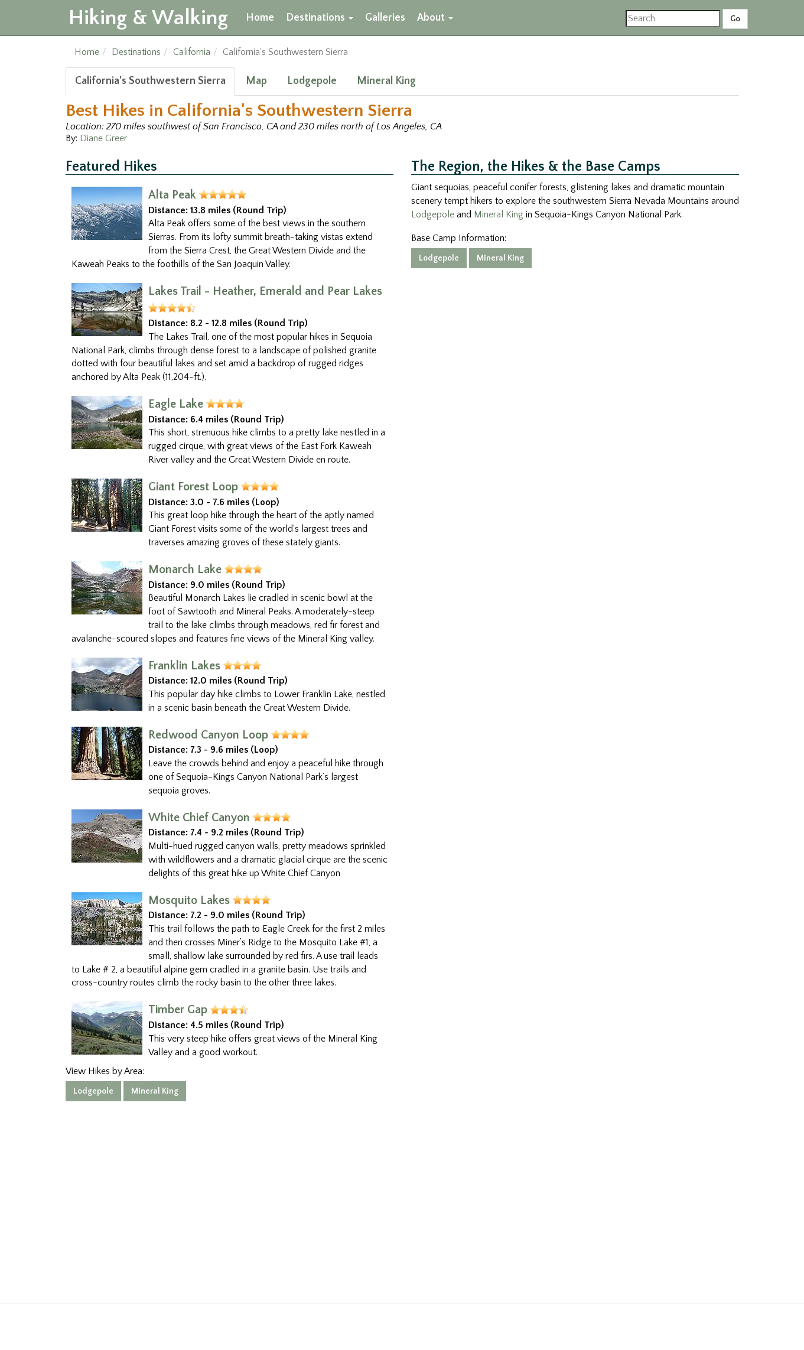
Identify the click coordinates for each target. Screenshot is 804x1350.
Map (256, 81)
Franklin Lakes (184, 665)
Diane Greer (103, 138)
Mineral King (386, 81)
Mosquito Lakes (189, 900)
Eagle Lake (175, 404)
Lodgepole (312, 81)
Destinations (319, 18)
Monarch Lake (185, 569)
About (435, 18)
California (191, 52)
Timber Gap (177, 1009)
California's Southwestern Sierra (150, 81)
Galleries (385, 18)
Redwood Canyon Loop (208, 734)
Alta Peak (172, 194)
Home (260, 18)
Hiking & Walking (148, 18)
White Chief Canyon (199, 817)
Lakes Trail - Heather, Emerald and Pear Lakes (265, 291)
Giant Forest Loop (193, 486)
